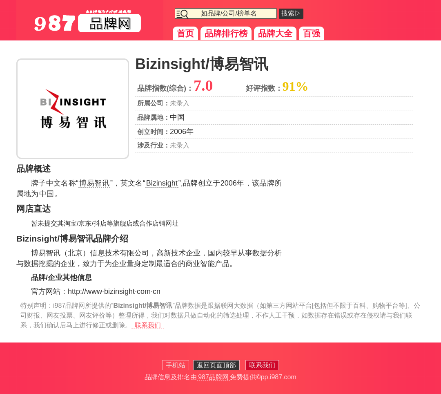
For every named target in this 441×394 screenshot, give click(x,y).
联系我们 (148, 325)
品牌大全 (275, 33)
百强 (311, 33)
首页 (185, 33)
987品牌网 (213, 377)
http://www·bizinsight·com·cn (114, 291)
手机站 (175, 365)
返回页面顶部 (216, 365)
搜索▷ (291, 13)
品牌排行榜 (226, 33)
